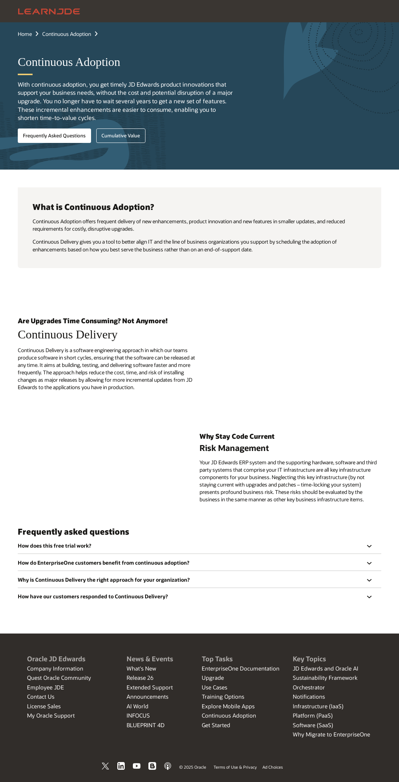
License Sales (44, 706)
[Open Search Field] (345, 11)
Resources (264, 11)
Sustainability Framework (325, 677)
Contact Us (40, 696)
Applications (164, 11)
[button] (373, 546)
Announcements (147, 696)
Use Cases (214, 687)
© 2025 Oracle (192, 767)
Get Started (216, 725)
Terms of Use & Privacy (235, 767)
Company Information (55, 668)
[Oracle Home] (51, 11)
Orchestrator (309, 687)
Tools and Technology (216, 11)
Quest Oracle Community (59, 677)
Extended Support (150, 687)
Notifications (309, 696)
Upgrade (213, 677)
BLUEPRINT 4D (146, 725)
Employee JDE (45, 687)
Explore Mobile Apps (228, 706)
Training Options (223, 696)
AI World (137, 706)
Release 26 (140, 677)
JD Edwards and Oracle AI (325, 668)
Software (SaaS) (313, 725)
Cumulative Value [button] (120, 135)
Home (25, 33)
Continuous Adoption (66, 33)
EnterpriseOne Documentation (240, 668)
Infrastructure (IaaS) (318, 706)
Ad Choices (272, 767)
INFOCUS (138, 715)
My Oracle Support (51, 715)
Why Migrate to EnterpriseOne (331, 734)
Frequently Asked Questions (54, 135)
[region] (199, 545)
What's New (141, 668)
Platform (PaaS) (313, 715)
